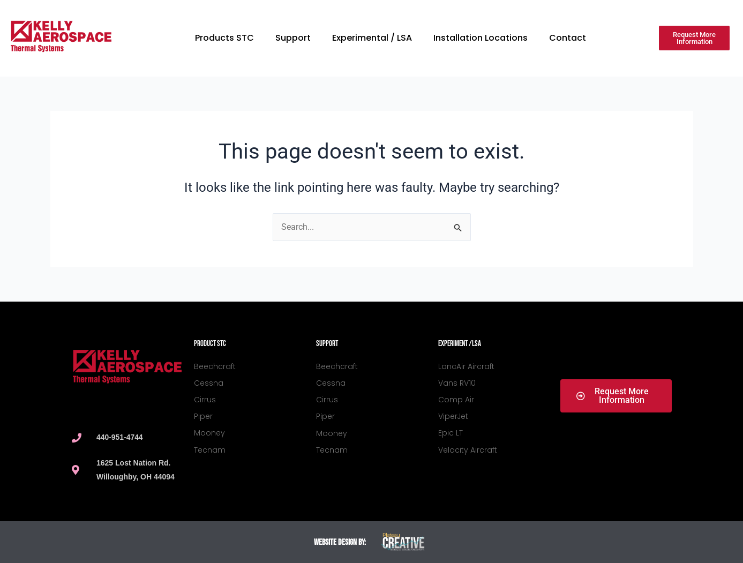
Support (293, 38)
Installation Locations (480, 38)
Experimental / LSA (372, 38)
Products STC (224, 38)
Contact (567, 38)
